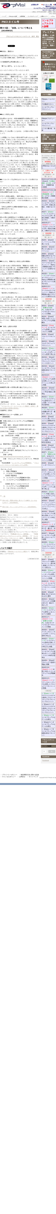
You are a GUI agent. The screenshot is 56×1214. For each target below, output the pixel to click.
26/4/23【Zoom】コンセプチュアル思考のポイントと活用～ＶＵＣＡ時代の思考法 (48, 653)
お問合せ (22, 777)
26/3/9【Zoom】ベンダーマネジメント (48, 465)
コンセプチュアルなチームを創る (48, 717)
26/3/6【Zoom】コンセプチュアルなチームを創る (48, 447)
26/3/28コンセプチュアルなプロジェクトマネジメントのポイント (48, 546)
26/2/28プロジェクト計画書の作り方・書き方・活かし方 (48, 410)
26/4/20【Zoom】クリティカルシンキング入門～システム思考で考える (48, 632)
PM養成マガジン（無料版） (20, 534)
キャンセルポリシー (9, 777)
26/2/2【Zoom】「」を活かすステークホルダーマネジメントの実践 (48, 309)
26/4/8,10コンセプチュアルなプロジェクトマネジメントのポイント (48, 585)
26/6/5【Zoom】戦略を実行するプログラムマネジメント (48, 256)
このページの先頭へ (33, 559)
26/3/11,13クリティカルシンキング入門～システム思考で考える (48, 485)
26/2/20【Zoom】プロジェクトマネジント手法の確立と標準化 (48, 391)
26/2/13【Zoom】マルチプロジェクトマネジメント (48, 343)
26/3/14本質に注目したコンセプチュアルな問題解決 (48, 494)
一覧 (3, 496)
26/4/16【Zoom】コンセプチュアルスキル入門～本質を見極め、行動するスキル (48, 205)
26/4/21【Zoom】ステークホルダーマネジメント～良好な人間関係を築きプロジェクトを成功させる (48, 265)
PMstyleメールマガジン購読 (17, 551)
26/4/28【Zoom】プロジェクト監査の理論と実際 (48, 662)
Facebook (45, 760)
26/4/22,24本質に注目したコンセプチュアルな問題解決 (48, 671)
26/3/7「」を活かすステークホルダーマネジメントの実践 (48, 456)
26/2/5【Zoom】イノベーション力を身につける (48, 242)
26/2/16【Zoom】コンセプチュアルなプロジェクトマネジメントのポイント (48, 360)
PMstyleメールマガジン (49, 100)
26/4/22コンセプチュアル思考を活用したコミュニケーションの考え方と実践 (48, 642)
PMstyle (12, 5)
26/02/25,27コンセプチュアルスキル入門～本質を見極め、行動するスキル (48, 226)
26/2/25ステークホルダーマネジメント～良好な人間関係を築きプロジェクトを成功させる (48, 278)
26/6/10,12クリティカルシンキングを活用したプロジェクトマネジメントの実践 (48, 683)
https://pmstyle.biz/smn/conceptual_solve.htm (15, 456)
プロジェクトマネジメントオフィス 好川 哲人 (22, 36)
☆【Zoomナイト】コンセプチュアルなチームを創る (48, 724)
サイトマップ (33, 777)
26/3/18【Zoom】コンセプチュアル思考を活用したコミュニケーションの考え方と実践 (48, 515)
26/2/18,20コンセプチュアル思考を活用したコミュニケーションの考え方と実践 (48, 380)
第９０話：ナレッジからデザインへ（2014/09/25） (19, 507)
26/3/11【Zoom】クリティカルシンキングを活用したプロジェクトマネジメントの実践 (48, 474)
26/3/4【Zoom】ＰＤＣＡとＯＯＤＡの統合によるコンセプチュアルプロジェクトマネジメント (48, 427)
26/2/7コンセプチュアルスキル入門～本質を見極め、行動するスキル (48, 215)
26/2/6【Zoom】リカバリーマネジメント (48, 336)
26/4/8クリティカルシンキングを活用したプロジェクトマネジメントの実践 (48, 574)
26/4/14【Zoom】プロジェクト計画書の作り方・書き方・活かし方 (48, 602)
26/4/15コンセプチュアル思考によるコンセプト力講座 (48, 611)
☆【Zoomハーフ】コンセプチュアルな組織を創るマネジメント (48, 732)
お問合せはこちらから (48, 167)
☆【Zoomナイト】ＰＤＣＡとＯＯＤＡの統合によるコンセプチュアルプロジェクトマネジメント (48, 708)
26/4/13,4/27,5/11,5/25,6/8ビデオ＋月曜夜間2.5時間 (49, 194)
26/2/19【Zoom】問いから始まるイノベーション (48, 249)
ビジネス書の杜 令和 (48, 129)
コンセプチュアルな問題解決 (21, 463)
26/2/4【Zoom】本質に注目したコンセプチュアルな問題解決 (48, 319)
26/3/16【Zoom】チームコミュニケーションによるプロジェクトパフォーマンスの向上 (48, 504)
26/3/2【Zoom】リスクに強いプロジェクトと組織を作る (49, 418)
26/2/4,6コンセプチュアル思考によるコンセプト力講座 (48, 328)
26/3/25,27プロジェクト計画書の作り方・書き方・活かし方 (48, 526)
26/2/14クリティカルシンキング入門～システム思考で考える (48, 351)
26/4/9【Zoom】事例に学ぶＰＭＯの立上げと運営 (48, 594)
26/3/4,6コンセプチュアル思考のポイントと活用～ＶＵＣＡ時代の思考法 (48, 438)
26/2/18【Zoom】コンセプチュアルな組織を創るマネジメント (48, 369)
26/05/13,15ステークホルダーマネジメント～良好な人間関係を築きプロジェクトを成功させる (48, 291)
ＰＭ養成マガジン (49, 104)
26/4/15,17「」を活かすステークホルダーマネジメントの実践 (48, 622)
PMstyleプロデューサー (49, 119)
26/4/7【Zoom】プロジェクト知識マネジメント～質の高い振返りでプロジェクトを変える (48, 563)
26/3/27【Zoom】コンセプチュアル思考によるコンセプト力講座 (48, 536)
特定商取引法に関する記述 (30, 775)
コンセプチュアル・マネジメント (49, 108)
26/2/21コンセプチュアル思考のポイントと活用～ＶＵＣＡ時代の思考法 (48, 400)
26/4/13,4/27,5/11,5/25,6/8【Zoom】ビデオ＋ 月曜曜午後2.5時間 (49, 183)
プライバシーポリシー (9, 775)
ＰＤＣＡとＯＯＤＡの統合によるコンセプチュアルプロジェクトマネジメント (48, 697)
